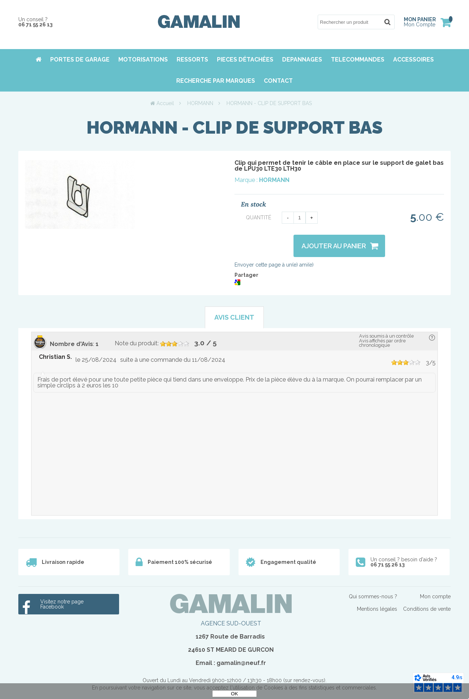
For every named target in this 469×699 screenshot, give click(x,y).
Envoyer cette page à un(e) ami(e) (274, 265)
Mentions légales (377, 609)
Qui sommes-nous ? (373, 596)
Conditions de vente (427, 609)
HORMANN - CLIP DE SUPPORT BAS (234, 127)
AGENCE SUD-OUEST (231, 623)
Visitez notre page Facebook (62, 604)
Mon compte (435, 596)
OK (234, 693)
